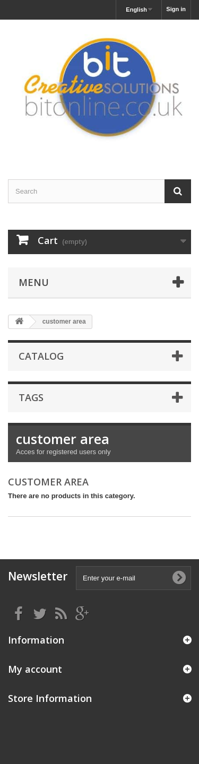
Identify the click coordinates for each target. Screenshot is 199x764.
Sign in (176, 9)
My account (35, 669)
